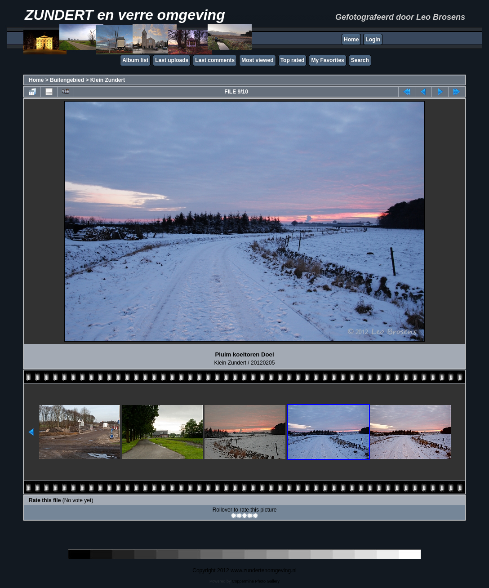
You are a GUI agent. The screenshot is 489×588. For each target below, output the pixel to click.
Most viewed (257, 60)
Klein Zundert (107, 80)
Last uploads (171, 60)
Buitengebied (67, 80)
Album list (135, 60)
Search (360, 60)
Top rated (292, 60)
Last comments (215, 60)
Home (351, 39)
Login (372, 39)
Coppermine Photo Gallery (256, 581)
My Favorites (327, 60)
